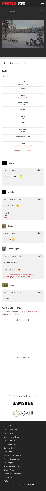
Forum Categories (11, 459)
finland (16, 146)
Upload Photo (9, 444)
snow (30, 146)
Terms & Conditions (12, 473)
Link (39, 170)
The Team (8, 451)
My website (7, 217)
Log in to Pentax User (28, 311)
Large (17, 63)
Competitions (9, 448)
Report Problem (10, 470)
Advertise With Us (11, 466)
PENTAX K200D (23, 98)
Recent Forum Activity (13, 455)
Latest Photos (10, 440)
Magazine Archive (11, 437)
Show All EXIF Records (23, 150)
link (8, 184)
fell (27, 146)
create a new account (10, 314)
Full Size (24, 63)
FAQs (6, 481)
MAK (7, 75)
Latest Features (10, 429)
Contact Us (8, 477)
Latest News (9, 433)
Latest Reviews (10, 426)
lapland (22, 146)
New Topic (8, 462)
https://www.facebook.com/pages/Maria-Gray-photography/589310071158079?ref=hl (20, 276)
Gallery (10, 63)
